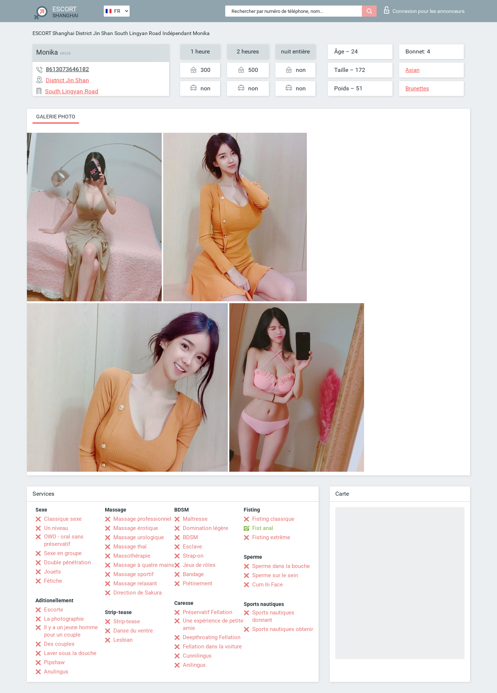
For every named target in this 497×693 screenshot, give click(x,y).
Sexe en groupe (63, 553)
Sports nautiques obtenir (282, 629)
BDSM (190, 537)
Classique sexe (63, 519)
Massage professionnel (142, 519)
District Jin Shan (94, 33)
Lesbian (123, 640)
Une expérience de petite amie (213, 624)
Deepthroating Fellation (211, 637)
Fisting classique (273, 519)
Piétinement (197, 583)
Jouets (52, 571)
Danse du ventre (133, 630)
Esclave (192, 546)
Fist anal (262, 528)
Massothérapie (131, 555)
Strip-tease (126, 621)
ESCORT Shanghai (53, 33)
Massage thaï (130, 546)
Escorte (53, 609)
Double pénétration (67, 562)
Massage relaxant (135, 583)
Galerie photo (55, 116)
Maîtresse (195, 519)
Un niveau (56, 528)
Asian (412, 70)
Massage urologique (138, 537)
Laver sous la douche (70, 653)
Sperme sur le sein (275, 575)
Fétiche (53, 581)
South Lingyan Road (137, 33)
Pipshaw (54, 662)
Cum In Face (267, 584)
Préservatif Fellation (207, 612)
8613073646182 (67, 69)
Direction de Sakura (137, 592)
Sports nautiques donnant (273, 616)
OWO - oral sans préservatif (63, 540)
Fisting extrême (271, 537)
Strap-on (193, 555)
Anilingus (194, 665)
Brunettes (417, 88)
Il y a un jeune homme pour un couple (71, 631)
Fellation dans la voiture (212, 646)
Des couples (59, 644)
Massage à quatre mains (143, 565)
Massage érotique (135, 528)
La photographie (64, 619)
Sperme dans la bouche (281, 566)
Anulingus (56, 671)
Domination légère (205, 528)
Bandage (193, 574)
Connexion (424, 10)
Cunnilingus (197, 655)
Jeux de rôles (199, 565)
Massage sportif (133, 574)
